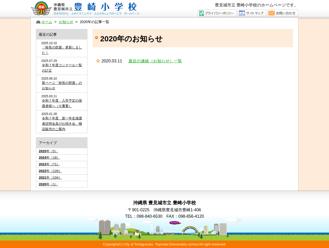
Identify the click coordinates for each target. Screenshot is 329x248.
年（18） (49, 157)
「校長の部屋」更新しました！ (62, 50)
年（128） (50, 171)
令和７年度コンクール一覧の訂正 (62, 67)
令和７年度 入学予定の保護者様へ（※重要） (62, 103)
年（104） (50, 177)
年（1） (48, 184)
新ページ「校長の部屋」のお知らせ (62, 85)
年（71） (49, 164)
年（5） (48, 151)
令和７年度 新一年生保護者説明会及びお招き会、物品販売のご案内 (62, 123)
